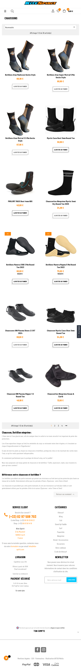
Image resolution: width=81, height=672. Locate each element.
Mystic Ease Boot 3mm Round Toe (61, 138)
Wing (61, 516)
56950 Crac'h (20, 535)
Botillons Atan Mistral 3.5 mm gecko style (20, 139)
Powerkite (60, 532)
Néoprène (60, 536)
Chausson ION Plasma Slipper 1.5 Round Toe (20, 395)
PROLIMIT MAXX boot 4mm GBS (20, 201)
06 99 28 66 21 (29, 520)
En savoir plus (20, 590)
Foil (60, 520)
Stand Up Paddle (61, 524)
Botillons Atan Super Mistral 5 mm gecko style (61, 76)
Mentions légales (24, 658)
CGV (32, 658)
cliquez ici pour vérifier (57, 628)
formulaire (15, 546)
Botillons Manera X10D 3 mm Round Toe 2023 (20, 265)
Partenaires (40, 658)
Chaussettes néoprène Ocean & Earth (60, 395)
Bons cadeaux (61, 547)
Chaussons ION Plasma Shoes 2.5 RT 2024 (20, 331)
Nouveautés (40, 27)
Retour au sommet (65, 494)
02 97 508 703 (26, 516)
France (20, 538)
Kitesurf (61, 512)
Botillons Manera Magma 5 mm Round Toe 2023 (61, 265)
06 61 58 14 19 (27, 523)
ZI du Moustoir (20, 531)
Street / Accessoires (60, 540)
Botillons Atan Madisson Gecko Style (20, 74)
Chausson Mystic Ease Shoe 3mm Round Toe (61, 331)
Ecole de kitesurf (61, 551)
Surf (60, 528)
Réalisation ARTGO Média (55, 658)
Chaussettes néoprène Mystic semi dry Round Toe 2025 (61, 202)
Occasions (61, 543)
